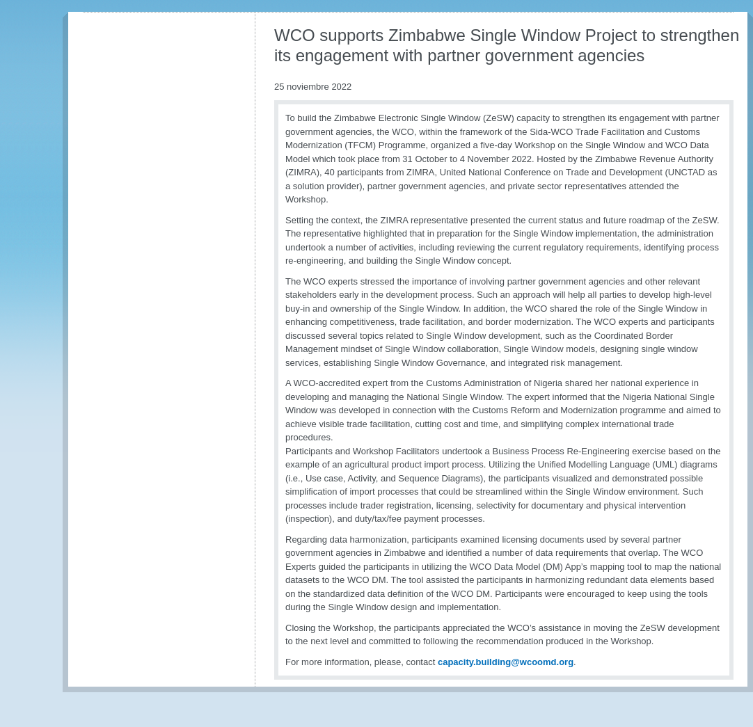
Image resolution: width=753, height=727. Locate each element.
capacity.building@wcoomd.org (505, 662)
